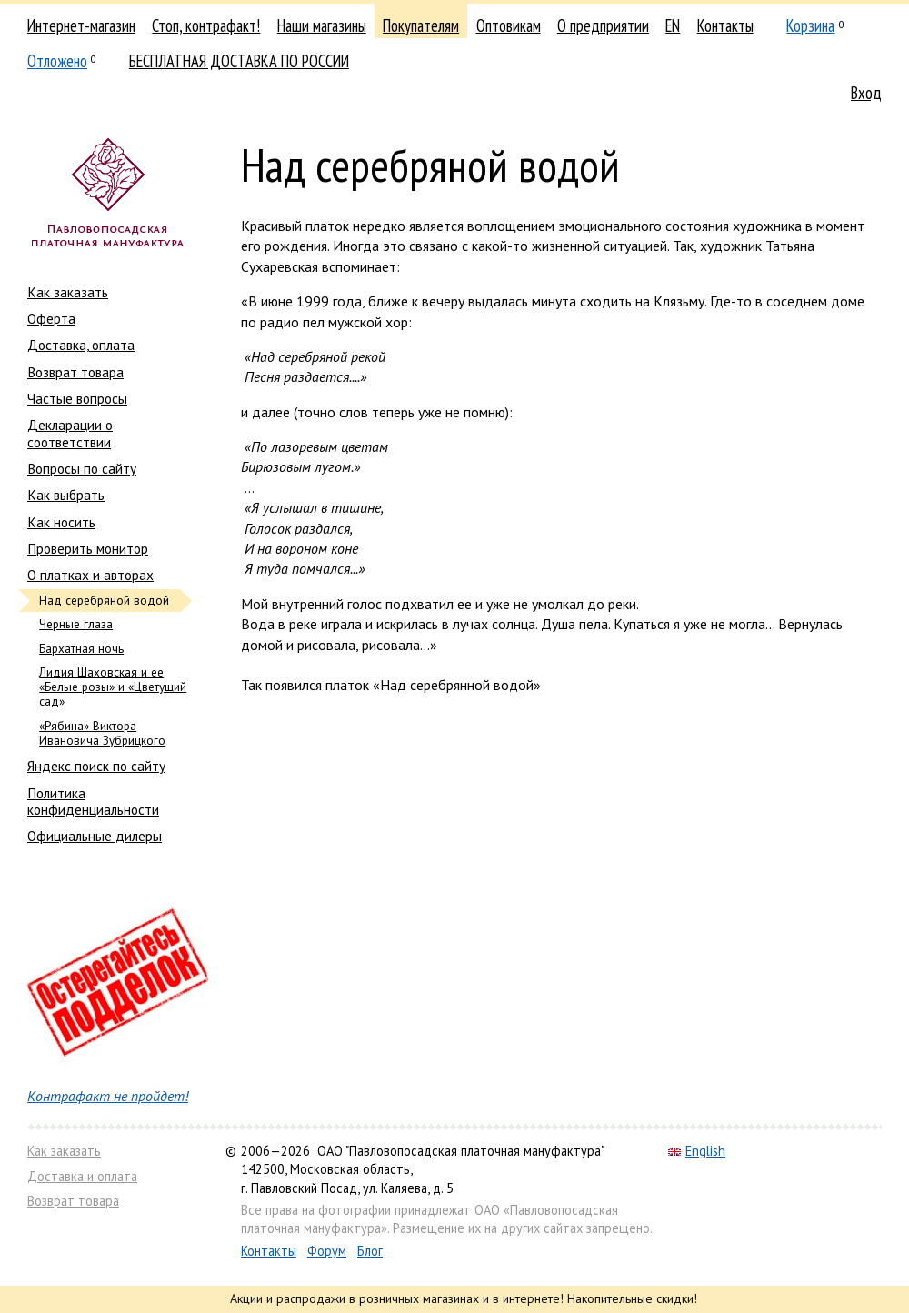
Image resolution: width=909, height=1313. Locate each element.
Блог (370, 1250)
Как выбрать (66, 495)
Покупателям (421, 25)
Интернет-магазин (81, 25)
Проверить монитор (87, 548)
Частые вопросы (77, 398)
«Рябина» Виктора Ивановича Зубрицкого (102, 733)
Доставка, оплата (81, 345)
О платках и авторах (90, 575)
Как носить (61, 522)
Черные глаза (76, 624)
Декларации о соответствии (70, 433)
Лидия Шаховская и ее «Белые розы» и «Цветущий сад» (112, 687)
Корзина (810, 25)
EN (672, 25)
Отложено (57, 61)
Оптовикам (508, 25)
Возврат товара (75, 372)
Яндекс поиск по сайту (96, 766)
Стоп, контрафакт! (206, 25)
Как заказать (67, 292)
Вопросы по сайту (81, 468)
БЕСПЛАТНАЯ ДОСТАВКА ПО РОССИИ (239, 61)
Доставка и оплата (82, 1176)
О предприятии (603, 25)
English (696, 1150)
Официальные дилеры (94, 836)
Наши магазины (321, 25)
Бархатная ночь (81, 648)
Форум (326, 1250)
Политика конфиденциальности (93, 801)
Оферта (51, 318)
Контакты (725, 25)
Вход (866, 93)
